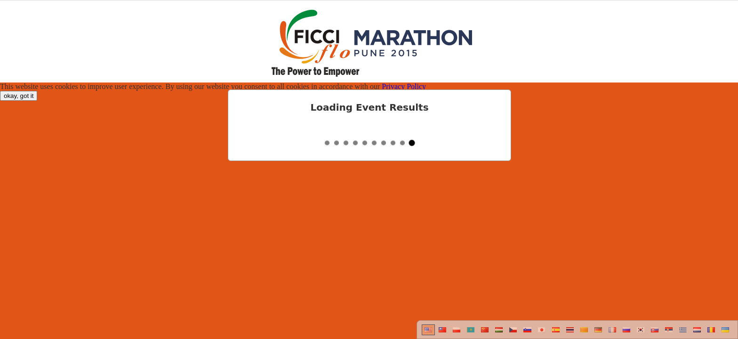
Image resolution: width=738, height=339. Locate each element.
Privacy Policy (404, 86)
